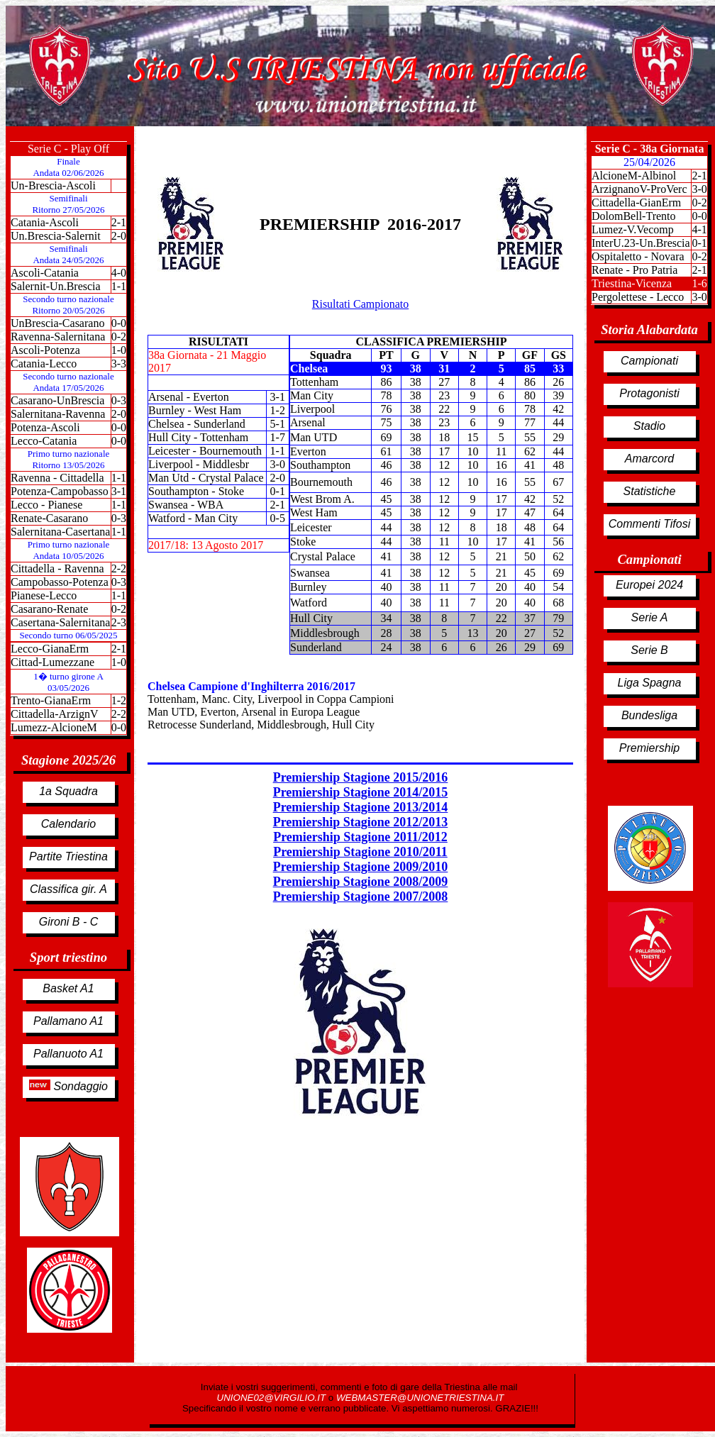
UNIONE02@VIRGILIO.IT (272, 1397)
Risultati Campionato (360, 304)
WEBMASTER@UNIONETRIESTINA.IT (420, 1397)
